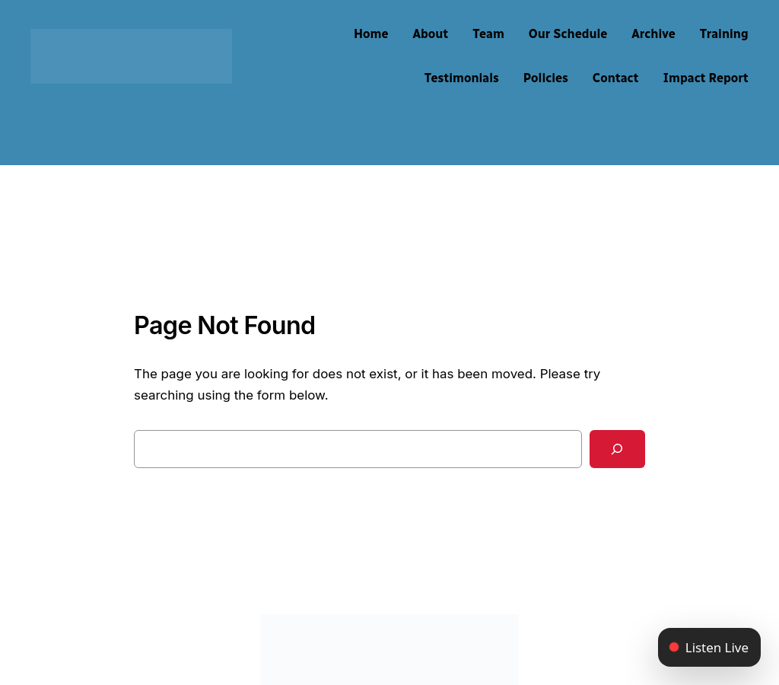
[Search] (617, 449)
